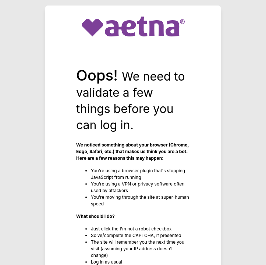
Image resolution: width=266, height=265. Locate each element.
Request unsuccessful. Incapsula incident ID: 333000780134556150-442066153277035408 (133, 132)
